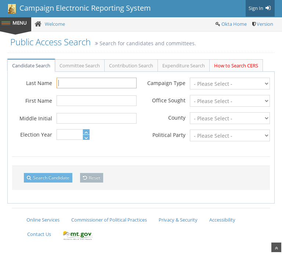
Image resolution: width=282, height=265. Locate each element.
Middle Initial (35, 118)
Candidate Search (31, 65)
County (176, 117)
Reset (91, 177)
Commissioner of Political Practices (109, 219)
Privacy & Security (178, 219)
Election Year (36, 134)
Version (265, 24)
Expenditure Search (183, 65)
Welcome (55, 24)
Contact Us (39, 234)
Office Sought (168, 100)
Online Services (42, 219)
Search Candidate (48, 177)
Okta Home (234, 24)
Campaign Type (166, 83)
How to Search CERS (236, 65)
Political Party (168, 134)
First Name (38, 100)
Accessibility (222, 219)
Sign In (260, 8)
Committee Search (79, 65)
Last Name (39, 83)
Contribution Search (131, 65)
